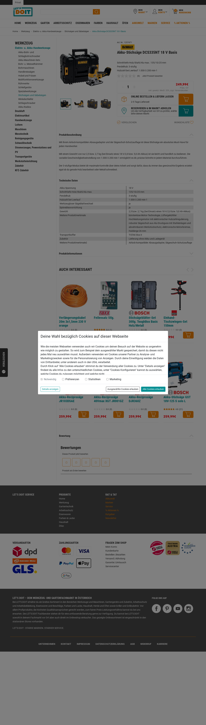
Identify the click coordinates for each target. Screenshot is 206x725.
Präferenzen (72, 379)
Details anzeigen (50, 389)
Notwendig (50, 379)
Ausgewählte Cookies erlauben (122, 389)
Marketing (115, 379)
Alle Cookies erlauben (153, 389)
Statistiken (94, 379)
